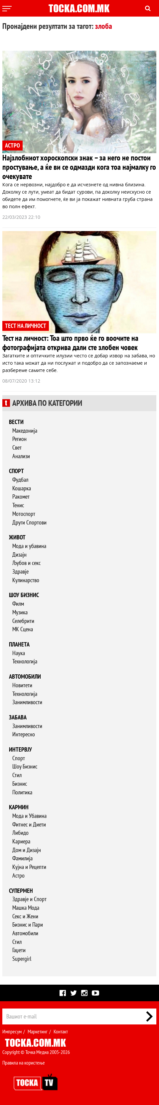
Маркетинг (38, 1031)
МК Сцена (22, 629)
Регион (19, 439)
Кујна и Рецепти (29, 867)
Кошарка (21, 488)
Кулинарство (25, 580)
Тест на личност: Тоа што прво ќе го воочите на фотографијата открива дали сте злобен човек (70, 342)
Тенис (18, 505)
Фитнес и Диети (29, 824)
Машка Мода (25, 907)
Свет (17, 447)
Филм (18, 603)
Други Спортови (29, 522)
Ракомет (21, 496)
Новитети (22, 685)
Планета (19, 644)
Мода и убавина (29, 546)
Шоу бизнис (24, 595)
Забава (18, 717)
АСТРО (12, 145)
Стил (17, 775)
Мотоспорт (23, 514)
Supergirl (21, 958)
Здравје (20, 571)
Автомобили (25, 676)
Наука (18, 653)
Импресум (12, 1031)
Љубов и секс (26, 563)
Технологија (24, 661)
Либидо (20, 832)
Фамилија (22, 858)
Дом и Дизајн (26, 850)
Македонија (24, 430)
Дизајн (19, 554)
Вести (16, 422)
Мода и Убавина (29, 816)
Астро (18, 875)
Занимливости (27, 702)
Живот (17, 537)
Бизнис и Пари (27, 924)
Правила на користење (23, 1062)
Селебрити (23, 621)
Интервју (20, 749)
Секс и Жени (25, 916)
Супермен (21, 890)
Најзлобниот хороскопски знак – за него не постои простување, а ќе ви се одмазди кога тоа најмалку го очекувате (79, 167)
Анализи (21, 456)
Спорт (16, 471)
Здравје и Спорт (29, 899)
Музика (20, 612)
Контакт (61, 1031)
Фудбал (20, 479)
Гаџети (19, 950)
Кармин (19, 807)
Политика (22, 792)
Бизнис (19, 783)
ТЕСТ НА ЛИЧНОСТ (25, 326)
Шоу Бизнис (24, 766)
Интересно (23, 734)
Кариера (21, 841)
